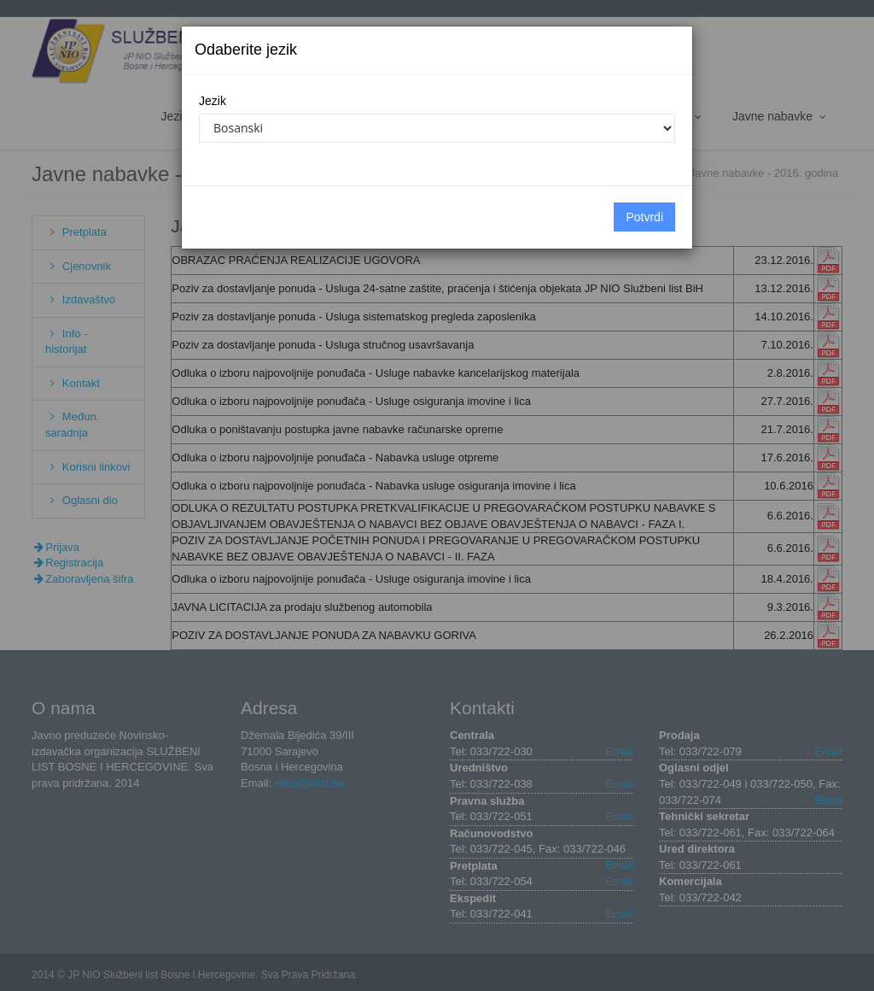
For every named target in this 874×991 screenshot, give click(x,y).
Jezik (212, 101)
